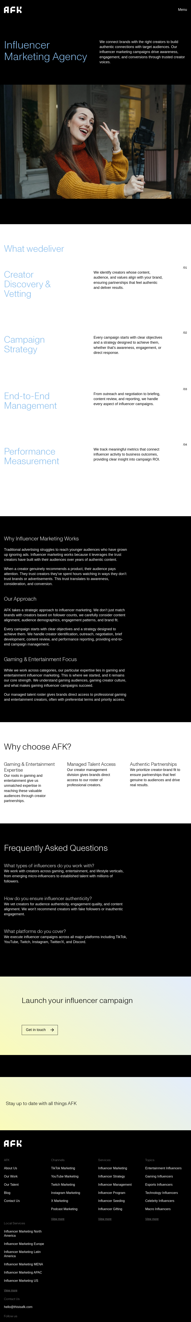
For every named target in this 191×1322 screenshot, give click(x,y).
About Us (10, 1168)
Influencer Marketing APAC (23, 1272)
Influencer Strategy (111, 1176)
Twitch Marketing (63, 1184)
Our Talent (11, 1184)
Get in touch (36, 1030)
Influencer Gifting (110, 1209)
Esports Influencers (158, 1184)
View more (57, 1219)
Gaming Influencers (159, 1176)
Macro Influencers (157, 1209)
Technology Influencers (161, 1193)
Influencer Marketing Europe (24, 1244)
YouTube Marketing (65, 1176)
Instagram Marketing (65, 1193)
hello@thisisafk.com (18, 1307)
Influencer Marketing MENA (23, 1264)
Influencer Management (115, 1184)
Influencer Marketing (112, 1168)
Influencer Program (111, 1193)
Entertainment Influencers (163, 1168)
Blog (7, 1193)
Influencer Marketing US (21, 1280)
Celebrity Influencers (159, 1201)
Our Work (11, 1176)
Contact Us (12, 1201)
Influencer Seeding (111, 1201)
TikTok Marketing (63, 1168)
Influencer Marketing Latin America (22, 1254)
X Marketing (59, 1201)
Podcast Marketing (64, 1209)
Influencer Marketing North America (23, 1233)
